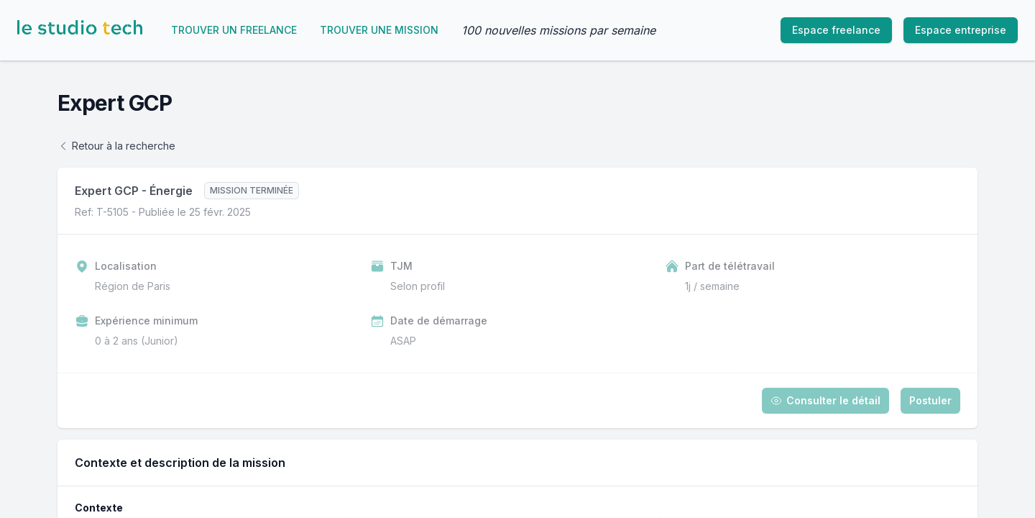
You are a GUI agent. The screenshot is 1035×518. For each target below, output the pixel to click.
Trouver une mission (379, 30)
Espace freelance (836, 30)
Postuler (930, 400)
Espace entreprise (960, 30)
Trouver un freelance (234, 30)
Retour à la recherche (116, 146)
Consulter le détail (825, 400)
